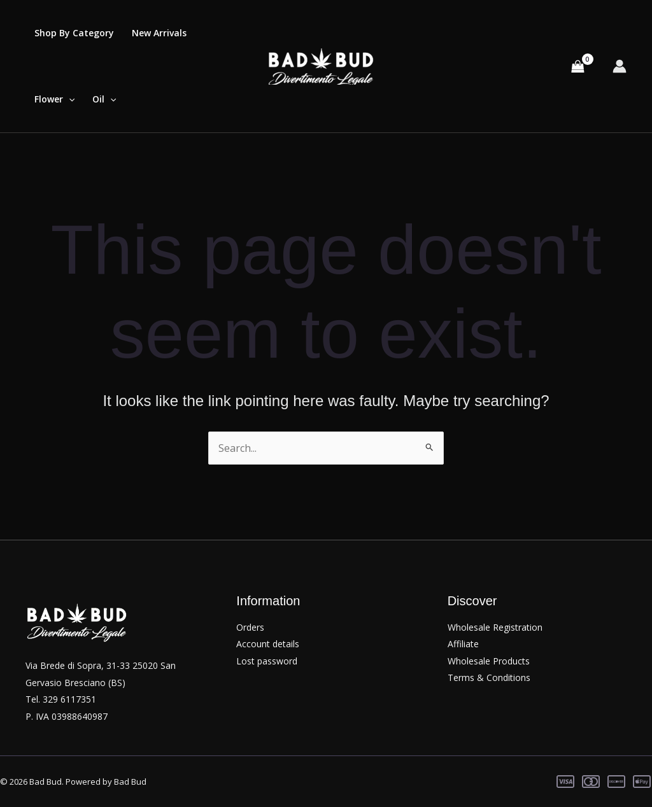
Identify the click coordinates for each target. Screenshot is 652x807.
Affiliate (463, 644)
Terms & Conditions (489, 677)
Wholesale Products (489, 661)
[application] (68, 99)
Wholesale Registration (495, 627)
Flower (54, 99)
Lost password (266, 661)
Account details (267, 644)
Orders (250, 627)
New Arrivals (159, 33)
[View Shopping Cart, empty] (577, 66)
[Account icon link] (620, 66)
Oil (104, 99)
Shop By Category (74, 33)
